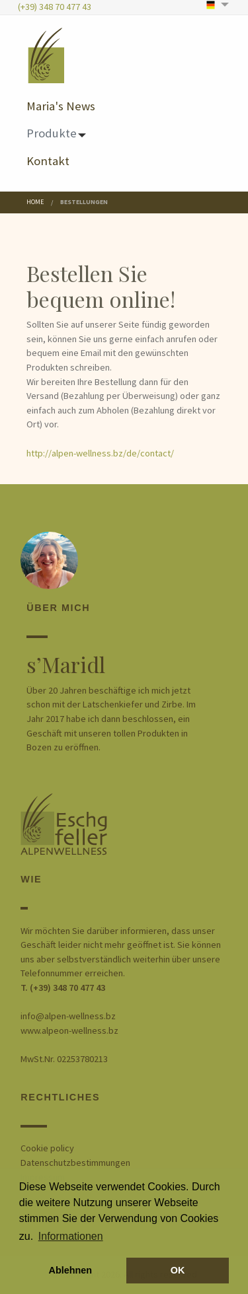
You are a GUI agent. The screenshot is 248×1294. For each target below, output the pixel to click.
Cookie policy (47, 1148)
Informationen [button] (70, 1236)
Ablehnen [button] (71, 1270)
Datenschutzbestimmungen (75, 1162)
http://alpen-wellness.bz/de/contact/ (100, 453)
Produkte (51, 133)
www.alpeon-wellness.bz (69, 1030)
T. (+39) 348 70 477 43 (63, 987)
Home (35, 202)
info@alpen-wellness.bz (68, 1016)
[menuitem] (219, 5)
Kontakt (47, 160)
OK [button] (178, 1270)
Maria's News (60, 105)
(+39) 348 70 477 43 (54, 7)
